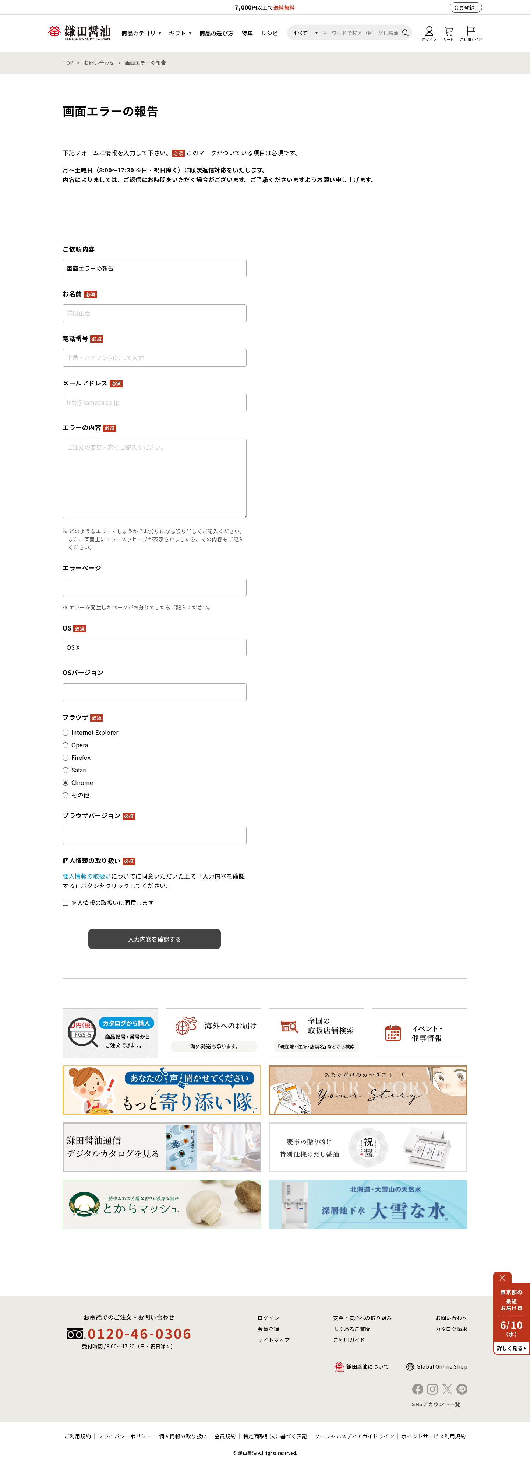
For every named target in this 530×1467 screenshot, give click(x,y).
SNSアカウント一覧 (436, 1404)
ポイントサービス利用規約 (434, 1436)
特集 (247, 33)
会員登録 (464, 7)
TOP (68, 62)
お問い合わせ (99, 62)
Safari (79, 769)
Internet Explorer (94, 732)
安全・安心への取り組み (362, 1317)
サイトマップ (274, 1340)
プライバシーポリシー (125, 1436)
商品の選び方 (216, 33)
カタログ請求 (451, 1328)
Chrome (82, 782)
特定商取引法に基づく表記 (275, 1436)
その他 (80, 794)
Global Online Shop (442, 1366)
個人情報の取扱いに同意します (112, 902)
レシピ (270, 33)
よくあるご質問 (352, 1328)
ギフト (177, 33)
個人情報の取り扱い (183, 1436)
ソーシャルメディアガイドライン (355, 1436)
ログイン (268, 1317)
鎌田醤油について (367, 1366)
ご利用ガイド (349, 1340)
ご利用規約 (77, 1436)
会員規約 (225, 1436)
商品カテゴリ (138, 33)
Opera (79, 744)
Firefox (81, 757)
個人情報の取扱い (87, 876)
